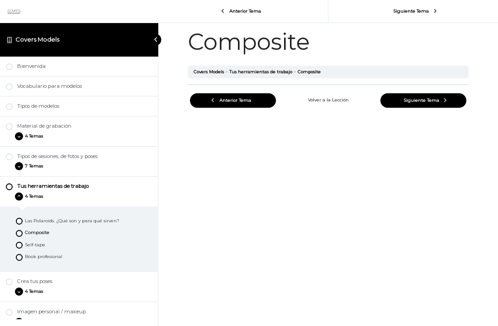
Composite (309, 71)
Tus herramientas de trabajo (260, 71)
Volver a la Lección (328, 99)
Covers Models (37, 39)
